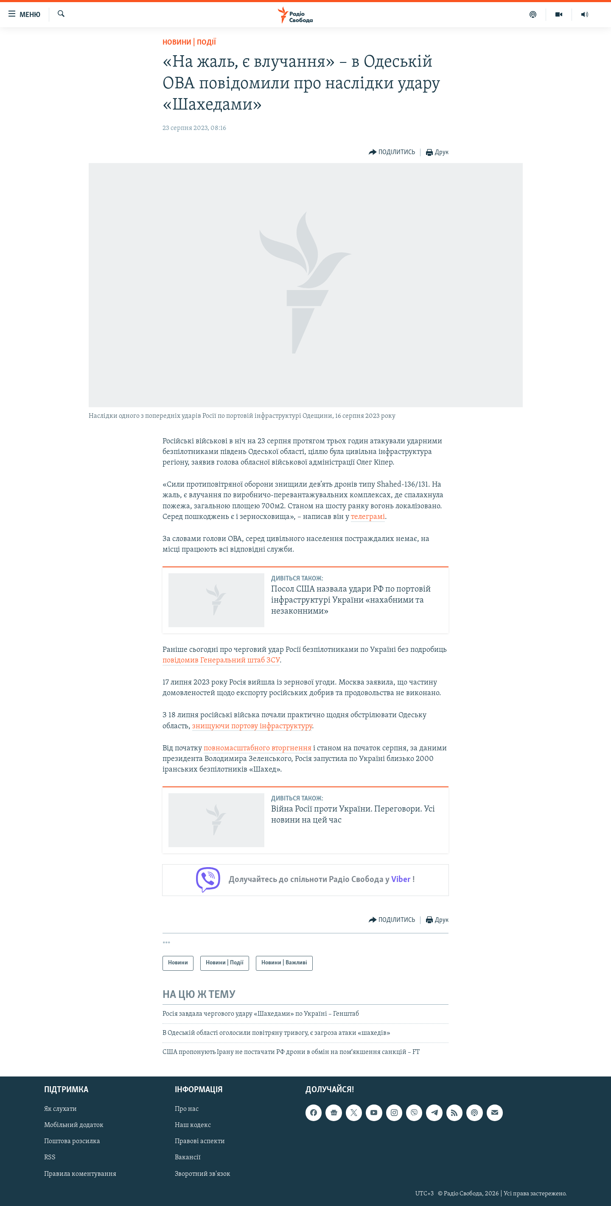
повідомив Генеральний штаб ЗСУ (221, 661)
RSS (50, 1157)
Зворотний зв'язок (202, 1173)
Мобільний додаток (74, 1125)
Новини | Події (189, 43)
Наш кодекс (193, 1125)
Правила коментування (80, 1173)
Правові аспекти (200, 1141)
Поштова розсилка (72, 1141)
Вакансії (188, 1157)
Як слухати (60, 1109)
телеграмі (368, 517)
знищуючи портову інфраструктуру (252, 726)
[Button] (392, 152)
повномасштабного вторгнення (257, 748)
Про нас (187, 1109)
